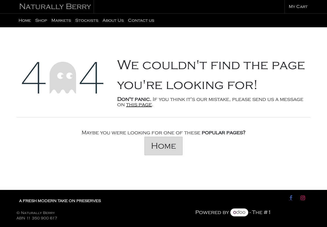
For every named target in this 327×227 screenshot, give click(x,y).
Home (163, 145)
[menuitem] (24, 20)
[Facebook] (290, 198)
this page (139, 105)
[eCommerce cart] (298, 6)
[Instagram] (302, 198)
